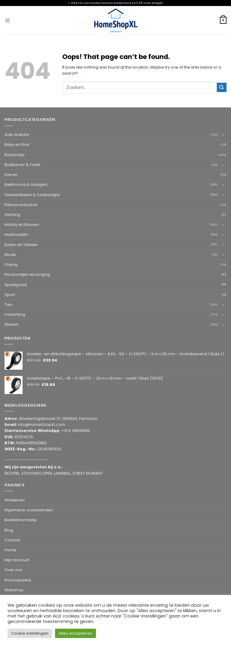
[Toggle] (222, 135)
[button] (7, 20)
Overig (11, 264)
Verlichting (15, 314)
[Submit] (221, 87)
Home (11, 550)
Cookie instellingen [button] (29, 633)
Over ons (13, 569)
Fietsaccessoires (21, 204)
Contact (12, 540)
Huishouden (16, 234)
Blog (9, 530)
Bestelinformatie (21, 519)
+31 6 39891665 (75, 430)
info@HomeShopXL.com (41, 424)
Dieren (11, 174)
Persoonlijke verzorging (27, 274)
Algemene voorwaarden (29, 510)
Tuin (8, 304)
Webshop (14, 590)
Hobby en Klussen (22, 224)
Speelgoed (16, 284)
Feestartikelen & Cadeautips (32, 194)
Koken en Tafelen (21, 244)
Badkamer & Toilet (22, 164)
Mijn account (17, 559)
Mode (10, 254)
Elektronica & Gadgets (26, 184)
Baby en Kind (17, 144)
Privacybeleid (18, 580)
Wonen (11, 324)
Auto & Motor (17, 134)
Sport (10, 294)
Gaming (12, 214)
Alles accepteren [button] (75, 633)
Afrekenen (15, 500)
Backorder (15, 154)
